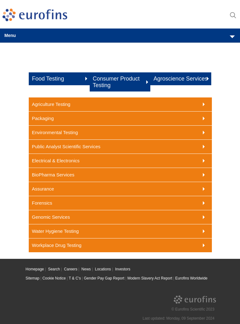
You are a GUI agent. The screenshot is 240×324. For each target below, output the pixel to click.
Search (54, 269)
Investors (122, 269)
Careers (71, 269)
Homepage (35, 269)
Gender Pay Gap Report (104, 278)
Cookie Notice (54, 278)
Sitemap (32, 278)
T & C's (75, 278)
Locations (103, 269)
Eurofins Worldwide (191, 278)
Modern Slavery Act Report (150, 278)
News (86, 269)
